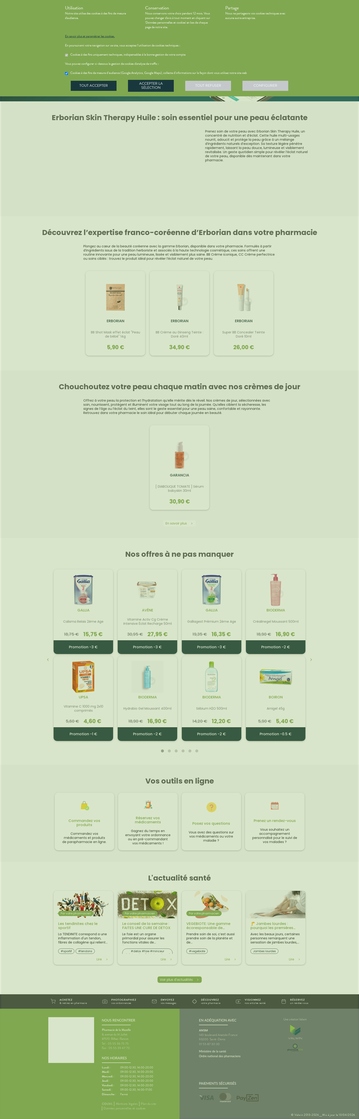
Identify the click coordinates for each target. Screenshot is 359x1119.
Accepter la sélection (151, 85)
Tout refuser (208, 85)
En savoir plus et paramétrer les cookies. (90, 36)
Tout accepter (93, 85)
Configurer (265, 85)
